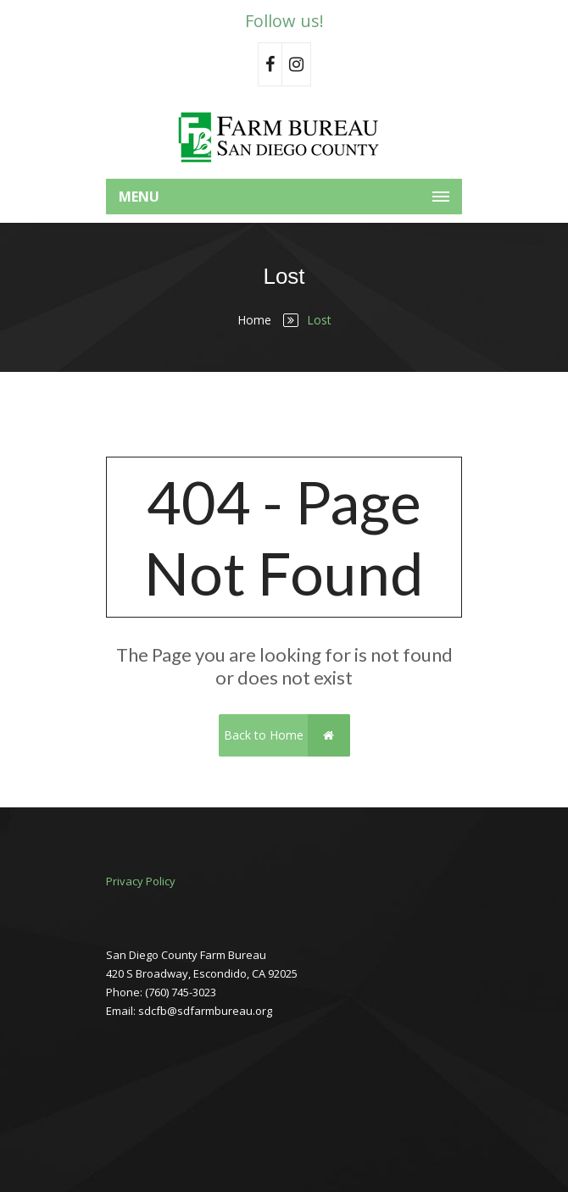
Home (254, 320)
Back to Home (287, 735)
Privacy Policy (140, 881)
